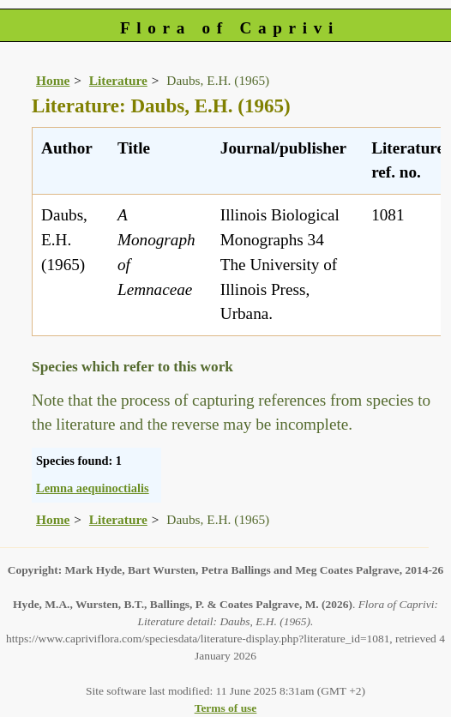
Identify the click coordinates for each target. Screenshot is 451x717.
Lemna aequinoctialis (92, 488)
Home (52, 80)
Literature (118, 80)
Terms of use (226, 708)
